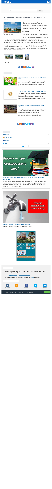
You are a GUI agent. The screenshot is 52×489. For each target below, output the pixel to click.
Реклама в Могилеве (19, 292)
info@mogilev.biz (13, 275)
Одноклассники (8, 137)
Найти (40, 10)
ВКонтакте (7, 134)
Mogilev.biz (7, 5)
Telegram (27, 146)
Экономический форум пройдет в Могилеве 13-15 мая (32, 91)
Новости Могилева (12, 5)
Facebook (6, 140)
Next (34, 246)
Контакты (31, 292)
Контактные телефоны (24, 275)
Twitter (6, 143)
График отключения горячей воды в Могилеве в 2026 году (17, 224)
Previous (18, 246)
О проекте (12, 292)
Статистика (26, 292)
